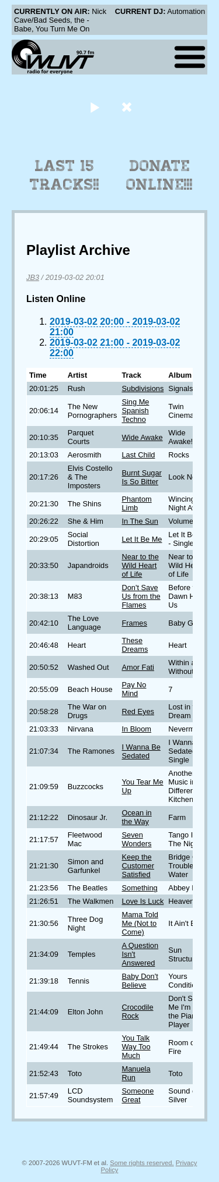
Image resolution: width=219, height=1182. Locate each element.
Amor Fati (137, 667)
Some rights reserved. (141, 1162)
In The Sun (139, 521)
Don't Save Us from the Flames (140, 596)
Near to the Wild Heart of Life (139, 565)
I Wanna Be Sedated (140, 751)
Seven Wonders (136, 839)
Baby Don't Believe (139, 980)
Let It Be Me (141, 539)
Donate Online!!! (159, 175)
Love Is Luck (142, 901)
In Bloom (136, 729)
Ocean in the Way (136, 817)
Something (139, 887)
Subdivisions (142, 388)
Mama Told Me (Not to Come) (139, 923)
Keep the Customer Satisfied (137, 866)
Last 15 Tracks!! (64, 175)
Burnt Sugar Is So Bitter (141, 477)
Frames (134, 623)
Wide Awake (141, 437)
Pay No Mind (133, 689)
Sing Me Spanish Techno (135, 410)
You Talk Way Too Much (135, 1047)
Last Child (138, 454)
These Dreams (134, 645)
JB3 (32, 277)
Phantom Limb (136, 503)
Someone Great (137, 1095)
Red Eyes (137, 711)
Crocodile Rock (137, 1011)
